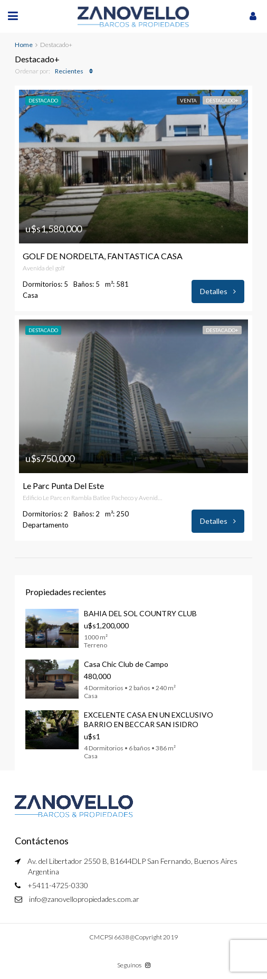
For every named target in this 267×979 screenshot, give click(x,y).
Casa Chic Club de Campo (126, 664)
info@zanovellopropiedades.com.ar (84, 899)
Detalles (218, 291)
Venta (188, 100)
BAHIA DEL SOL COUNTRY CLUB (140, 613)
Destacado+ (222, 100)
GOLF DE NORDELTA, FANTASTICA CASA (103, 256)
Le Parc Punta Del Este (63, 486)
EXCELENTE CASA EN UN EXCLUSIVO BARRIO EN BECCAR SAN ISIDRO (148, 719)
